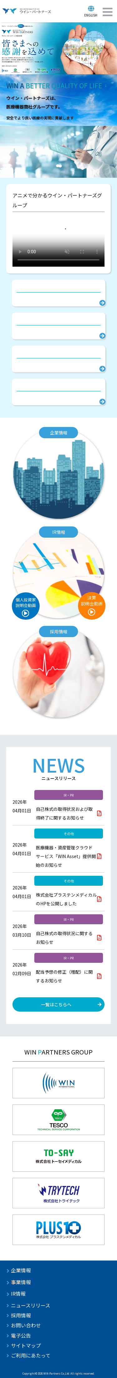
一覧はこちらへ (56, 1004)
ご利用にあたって (31, 1355)
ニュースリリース (30, 1305)
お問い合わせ (26, 1325)
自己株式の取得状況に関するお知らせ (64, 937)
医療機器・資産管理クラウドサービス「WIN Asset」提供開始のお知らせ (66, 856)
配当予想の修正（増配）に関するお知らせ (64, 976)
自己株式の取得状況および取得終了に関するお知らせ (64, 813)
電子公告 (21, 1335)
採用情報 (21, 1315)
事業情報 (21, 1282)
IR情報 (18, 1293)
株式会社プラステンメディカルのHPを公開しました (66, 899)
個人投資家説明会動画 (26, 602)
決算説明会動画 (92, 601)
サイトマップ (26, 1345)
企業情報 (21, 1270)
